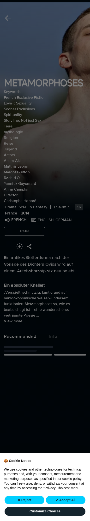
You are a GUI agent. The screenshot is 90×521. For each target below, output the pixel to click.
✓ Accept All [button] (66, 510)
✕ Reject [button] (24, 510)
